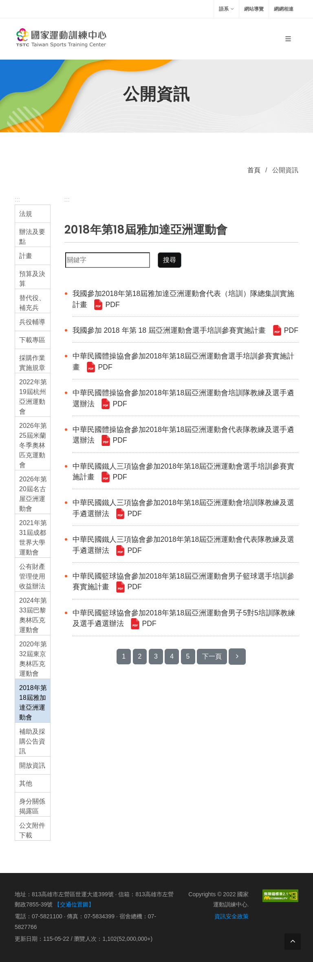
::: (17, 199)
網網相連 (283, 9)
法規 (25, 213)
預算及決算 (32, 278)
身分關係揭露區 (32, 806)
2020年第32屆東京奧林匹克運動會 (33, 659)
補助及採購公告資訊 (32, 741)
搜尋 (169, 259)
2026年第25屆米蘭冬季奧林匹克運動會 (33, 445)
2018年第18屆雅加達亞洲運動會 (33, 702)
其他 (25, 783)
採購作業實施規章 (32, 362)
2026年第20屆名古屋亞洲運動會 (33, 494)
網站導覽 (254, 9)
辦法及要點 (32, 236)
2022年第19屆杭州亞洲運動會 (33, 397)
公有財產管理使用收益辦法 (32, 576)
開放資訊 (32, 765)
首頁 (253, 170)
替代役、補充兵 (32, 302)
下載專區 (32, 339)
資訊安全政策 (231, 916)
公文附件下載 (32, 830)
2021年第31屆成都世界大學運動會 (33, 537)
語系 (226, 9)
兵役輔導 (32, 321)
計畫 (25, 255)
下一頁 (212, 656)
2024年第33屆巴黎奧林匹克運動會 (33, 615)
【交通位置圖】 (74, 904)
